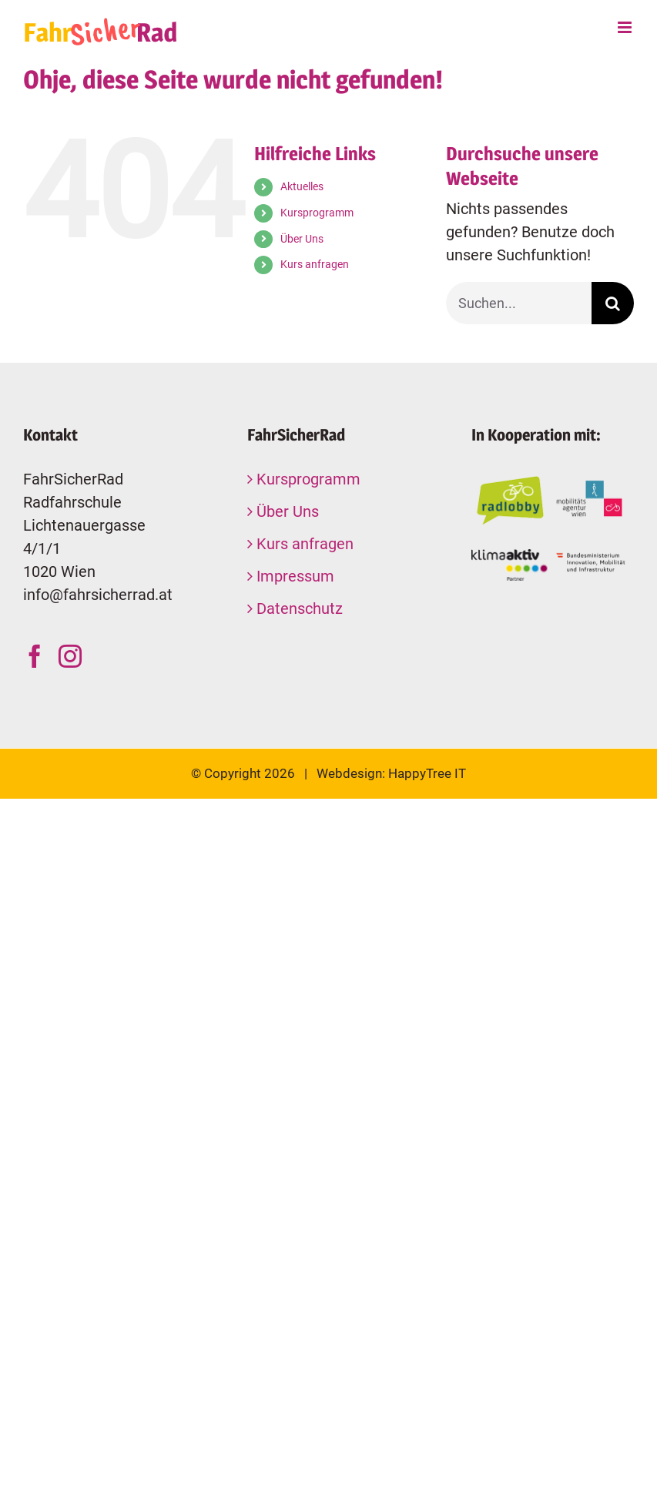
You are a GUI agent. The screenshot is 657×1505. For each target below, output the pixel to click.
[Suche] (613, 303)
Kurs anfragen (314, 264)
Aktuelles (301, 186)
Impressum (295, 576)
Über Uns (301, 239)
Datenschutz (299, 608)
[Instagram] (70, 656)
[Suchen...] (519, 303)
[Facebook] (34, 656)
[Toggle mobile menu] (626, 27)
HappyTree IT (427, 773)
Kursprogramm (317, 212)
